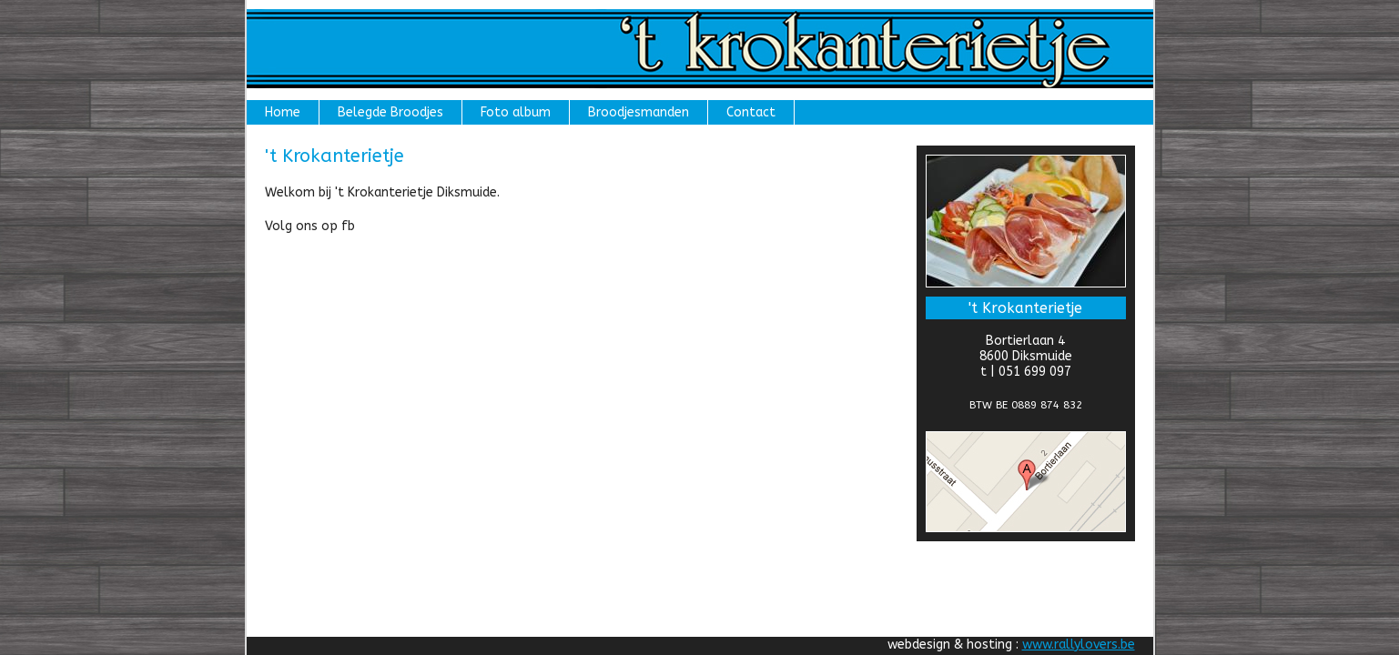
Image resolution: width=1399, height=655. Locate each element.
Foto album (516, 112)
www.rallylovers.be (1078, 644)
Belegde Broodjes (390, 112)
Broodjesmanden (638, 112)
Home (282, 112)
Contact (751, 112)
